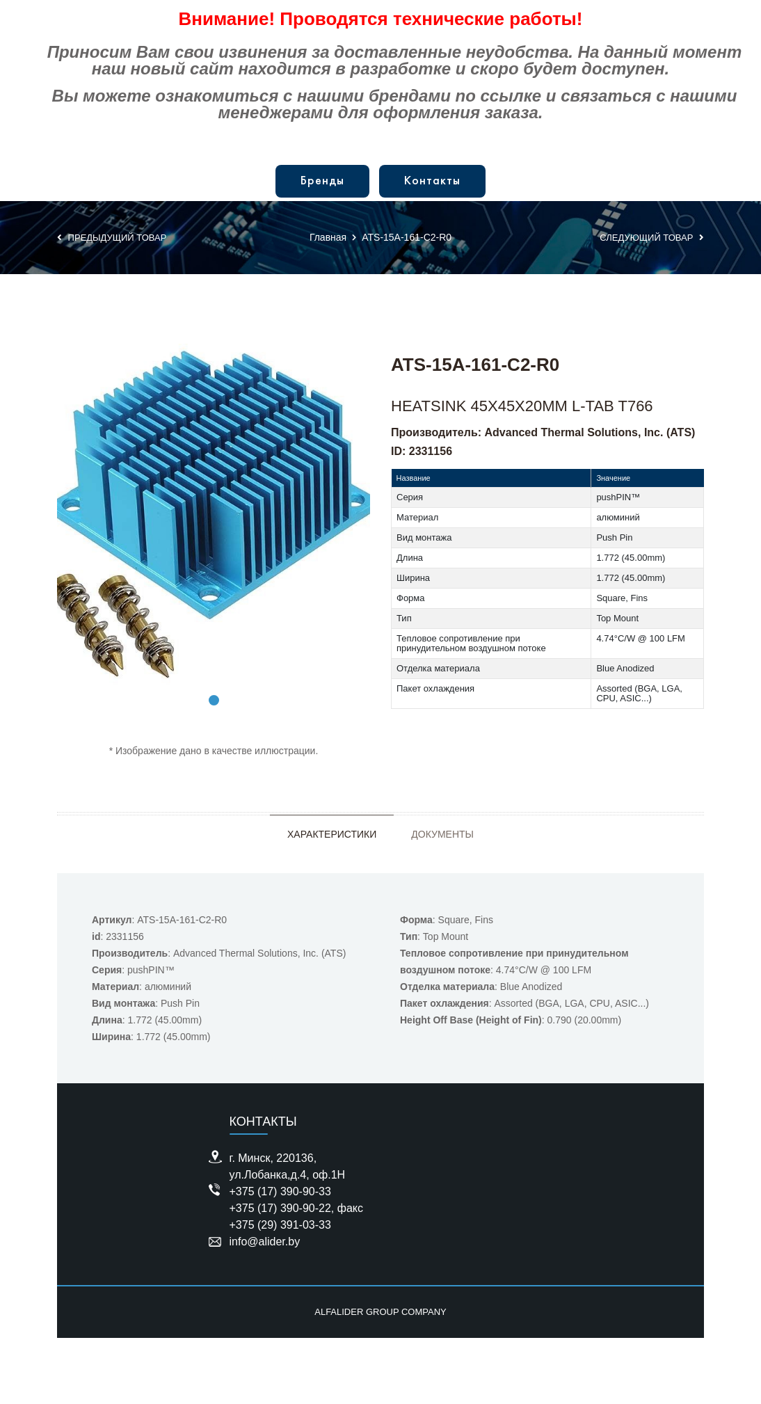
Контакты (432, 181)
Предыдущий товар (111, 237)
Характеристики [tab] (331, 834)
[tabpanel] (213, 518)
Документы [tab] (442, 834)
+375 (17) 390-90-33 (280, 1191)
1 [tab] (214, 700)
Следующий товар (652, 237)
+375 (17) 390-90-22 (280, 1208)
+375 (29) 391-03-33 (280, 1225)
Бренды (322, 181)
